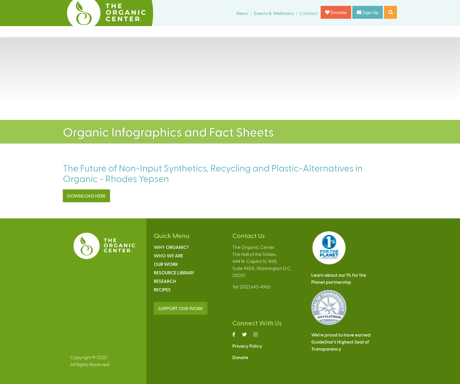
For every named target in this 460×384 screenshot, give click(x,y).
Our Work (166, 264)
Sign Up (367, 12)
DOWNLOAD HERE (86, 195)
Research (165, 281)
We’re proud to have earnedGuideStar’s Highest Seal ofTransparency (341, 341)
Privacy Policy (247, 346)
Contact (309, 13)
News (242, 13)
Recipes (162, 289)
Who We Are (168, 255)
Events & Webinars (274, 13)
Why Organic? (171, 247)
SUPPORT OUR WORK (180, 308)
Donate (336, 12)
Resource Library (174, 272)
